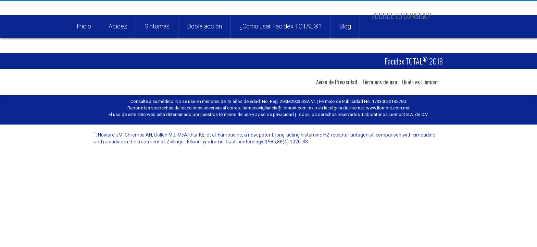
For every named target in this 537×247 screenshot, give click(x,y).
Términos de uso (379, 82)
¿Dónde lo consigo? (401, 15)
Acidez (118, 26)
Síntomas (157, 26)
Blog (345, 26)
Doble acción (204, 26)
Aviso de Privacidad (336, 82)
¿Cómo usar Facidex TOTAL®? (280, 26)
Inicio (84, 26)
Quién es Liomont (420, 82)
